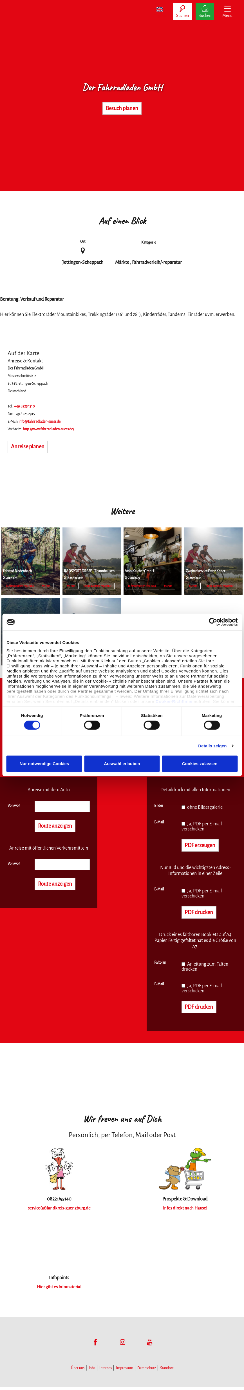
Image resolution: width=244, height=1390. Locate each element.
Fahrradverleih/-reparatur (20, 586)
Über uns (77, 1371)
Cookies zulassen (200, 763)
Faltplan (160, 964)
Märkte (46, 586)
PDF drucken (201, 913)
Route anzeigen (58, 826)
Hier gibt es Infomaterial (59, 1289)
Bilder (158, 806)
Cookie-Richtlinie (174, 701)
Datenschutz (146, 1371)
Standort (166, 1371)
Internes (105, 1371)
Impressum (124, 1371)
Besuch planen (122, 108)
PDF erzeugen (203, 846)
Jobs (92, 1371)
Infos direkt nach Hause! (185, 1210)
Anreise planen (30, 447)
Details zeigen (212, 745)
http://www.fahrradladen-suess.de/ (48, 429)
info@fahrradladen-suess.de (40, 422)
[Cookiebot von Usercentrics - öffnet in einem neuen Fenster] (213, 622)
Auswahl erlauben (122, 763)
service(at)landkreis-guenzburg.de (59, 1210)
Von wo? (14, 806)
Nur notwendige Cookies (44, 763)
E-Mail (159, 822)
